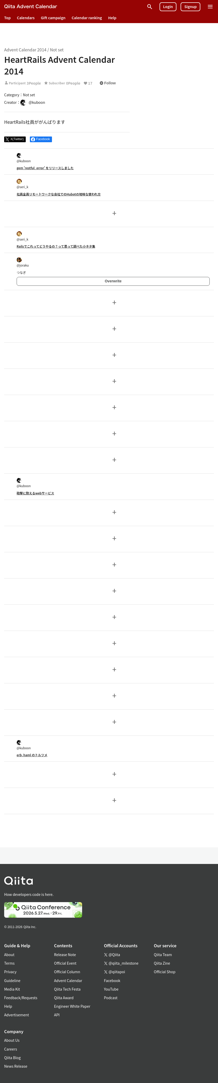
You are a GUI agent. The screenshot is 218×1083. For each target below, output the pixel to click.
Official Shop (164, 971)
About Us (11, 1040)
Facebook (112, 980)
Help (112, 17)
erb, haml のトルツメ (32, 755)
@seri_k (22, 184)
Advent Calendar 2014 (25, 49)
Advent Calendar (68, 980)
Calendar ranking (87, 17)
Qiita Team (163, 954)
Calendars (26, 17)
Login (168, 6)
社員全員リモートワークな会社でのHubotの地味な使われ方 (59, 194)
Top (7, 17)
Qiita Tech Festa (67, 989)
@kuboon (24, 158)
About (9, 954)
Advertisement (16, 1014)
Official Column (67, 971)
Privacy (10, 971)
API (57, 1014)
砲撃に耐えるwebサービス (35, 493)
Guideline (12, 980)
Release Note (65, 954)
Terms (9, 963)
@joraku (23, 262)
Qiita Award (64, 997)
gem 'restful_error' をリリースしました (45, 168)
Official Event (65, 963)
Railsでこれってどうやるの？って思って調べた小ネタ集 (56, 246)
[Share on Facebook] (41, 139)
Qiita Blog (12, 1057)
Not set (57, 49)
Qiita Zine (162, 963)
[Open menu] (210, 6)
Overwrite (113, 281)
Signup (190, 6)
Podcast (110, 997)
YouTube (111, 989)
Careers (10, 1049)
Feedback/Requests (20, 997)
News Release (15, 1066)
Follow (108, 83)
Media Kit (12, 989)
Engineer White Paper (72, 1006)
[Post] (15, 139)
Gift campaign (53, 17)
